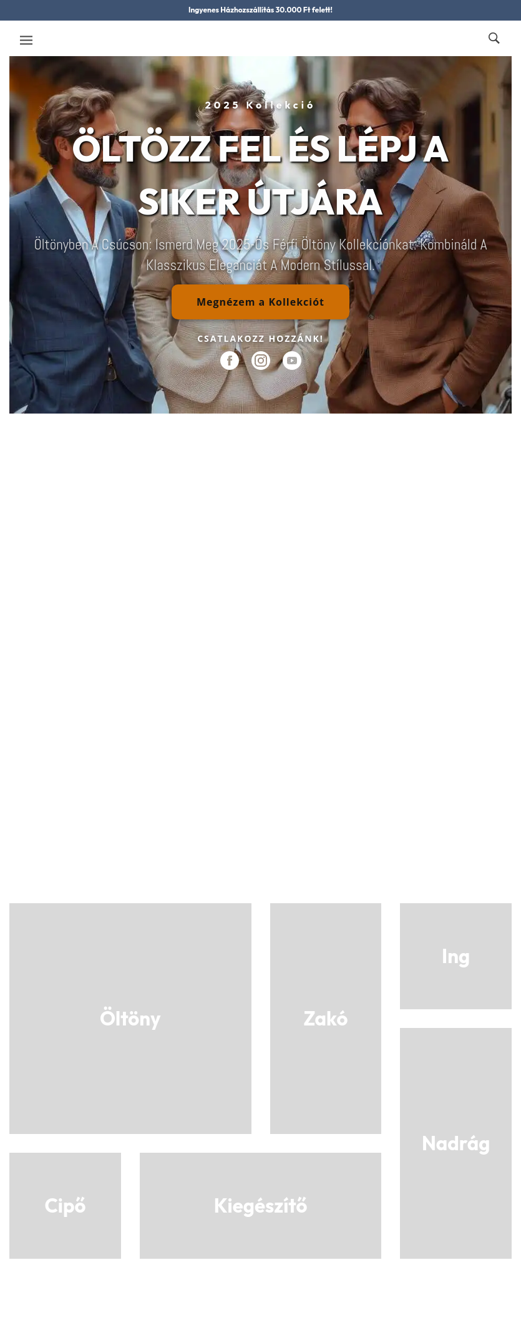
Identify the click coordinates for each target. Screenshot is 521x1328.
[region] (260, 235)
